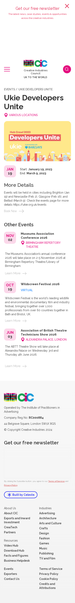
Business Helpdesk (17, 560)
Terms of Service (56, 481)
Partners (10, 532)
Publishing (46, 553)
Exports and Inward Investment (17, 520)
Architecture (47, 518)
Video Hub (11, 545)
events (9, 89)
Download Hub (14, 550)
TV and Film (47, 558)
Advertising (47, 513)
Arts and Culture (50, 523)
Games (44, 543)
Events (8, 568)
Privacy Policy (10, 485)
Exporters (10, 573)
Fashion (44, 538)
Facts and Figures (16, 555)
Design (44, 533)
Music (43, 548)
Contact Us (11, 579)
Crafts (43, 528)
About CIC (11, 513)
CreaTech (10, 527)
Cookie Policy (48, 579)
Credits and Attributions (47, 586)
